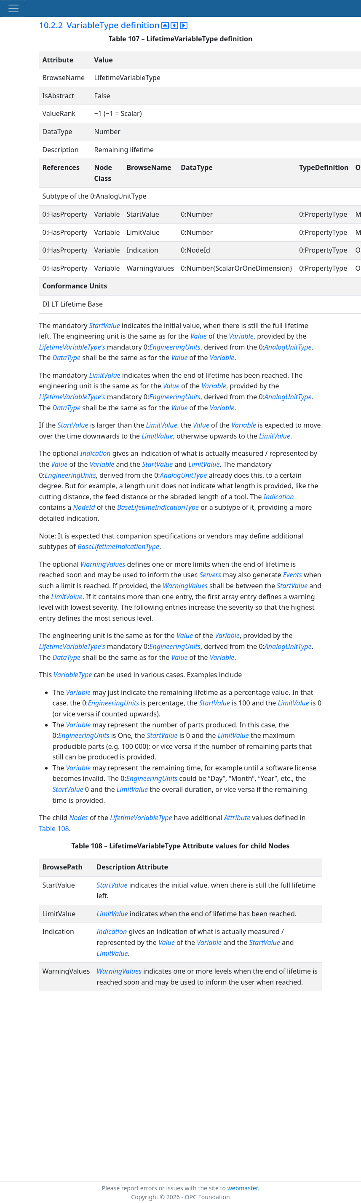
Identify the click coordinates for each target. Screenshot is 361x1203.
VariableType (72, 674)
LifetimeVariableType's (72, 347)
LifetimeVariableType (141, 817)
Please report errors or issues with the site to (164, 1188)
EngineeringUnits (175, 347)
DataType (66, 357)
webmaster (242, 1188)
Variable (241, 336)
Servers (210, 574)
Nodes (78, 817)
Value (198, 336)
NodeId (84, 507)
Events (292, 574)
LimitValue (104, 375)
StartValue (104, 325)
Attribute (237, 817)
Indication (95, 453)
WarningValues (103, 564)
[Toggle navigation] (13, 8)
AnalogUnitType (288, 347)
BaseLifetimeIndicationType (158, 507)
